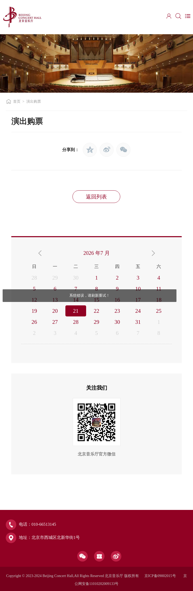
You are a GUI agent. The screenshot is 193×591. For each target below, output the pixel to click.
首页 (16, 101)
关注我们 (96, 387)
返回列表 (96, 197)
